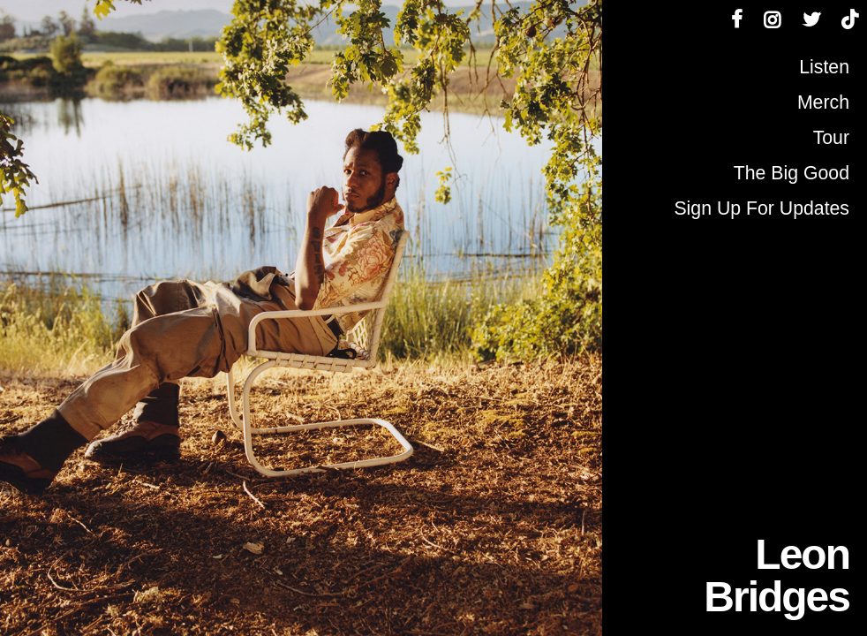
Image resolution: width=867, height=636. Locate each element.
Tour (831, 137)
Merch (823, 102)
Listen (824, 67)
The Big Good (791, 173)
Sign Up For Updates (761, 208)
